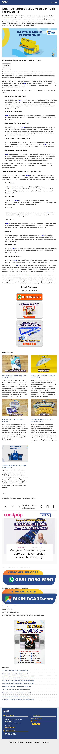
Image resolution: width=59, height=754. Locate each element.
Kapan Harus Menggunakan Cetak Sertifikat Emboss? (15, 673)
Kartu (6, 115)
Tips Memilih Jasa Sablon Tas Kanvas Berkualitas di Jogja (16, 689)
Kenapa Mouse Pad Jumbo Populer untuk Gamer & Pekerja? (16, 686)
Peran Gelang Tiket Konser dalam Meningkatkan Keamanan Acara (18, 680)
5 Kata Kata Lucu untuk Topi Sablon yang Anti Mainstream (16, 696)
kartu (7, 18)
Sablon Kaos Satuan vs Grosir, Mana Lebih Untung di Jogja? (16, 692)
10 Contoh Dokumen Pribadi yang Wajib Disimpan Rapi (15, 670)
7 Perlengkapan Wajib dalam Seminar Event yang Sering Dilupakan (18, 699)
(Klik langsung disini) (10, 727)
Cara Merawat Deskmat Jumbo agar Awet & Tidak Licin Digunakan (18, 683)
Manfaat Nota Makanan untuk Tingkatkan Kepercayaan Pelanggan (18, 677)
